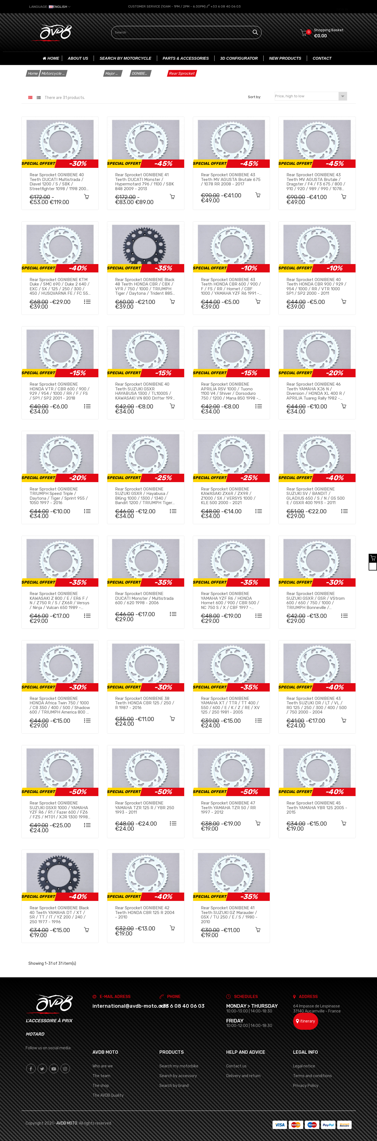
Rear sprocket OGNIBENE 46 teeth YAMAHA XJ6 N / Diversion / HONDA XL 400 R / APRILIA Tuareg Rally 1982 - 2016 (315, 391)
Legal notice (304, 1065)
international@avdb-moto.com (131, 1006)
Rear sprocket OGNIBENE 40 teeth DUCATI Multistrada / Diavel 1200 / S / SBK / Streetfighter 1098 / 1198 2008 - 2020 (59, 181)
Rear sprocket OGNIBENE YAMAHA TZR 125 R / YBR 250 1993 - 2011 (144, 807)
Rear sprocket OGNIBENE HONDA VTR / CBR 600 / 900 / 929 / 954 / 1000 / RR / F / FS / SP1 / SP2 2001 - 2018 (59, 391)
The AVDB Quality (108, 1095)
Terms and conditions (312, 1075)
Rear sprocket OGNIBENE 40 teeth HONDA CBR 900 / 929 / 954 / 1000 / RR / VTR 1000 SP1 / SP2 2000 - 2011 (316, 286)
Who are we (103, 1065)
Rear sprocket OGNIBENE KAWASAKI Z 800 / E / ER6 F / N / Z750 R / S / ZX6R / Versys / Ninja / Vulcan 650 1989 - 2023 (59, 600)
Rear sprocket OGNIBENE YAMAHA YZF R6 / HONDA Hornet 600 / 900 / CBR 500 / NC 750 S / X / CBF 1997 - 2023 (230, 600)
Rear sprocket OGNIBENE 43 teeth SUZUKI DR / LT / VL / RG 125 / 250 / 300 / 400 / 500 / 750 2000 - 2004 (316, 705)
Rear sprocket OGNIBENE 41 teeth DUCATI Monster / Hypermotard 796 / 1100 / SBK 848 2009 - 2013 (144, 181)
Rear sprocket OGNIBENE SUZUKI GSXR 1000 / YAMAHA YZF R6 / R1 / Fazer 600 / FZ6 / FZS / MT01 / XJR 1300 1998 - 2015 (59, 810)
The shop (101, 1085)
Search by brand (174, 1085)
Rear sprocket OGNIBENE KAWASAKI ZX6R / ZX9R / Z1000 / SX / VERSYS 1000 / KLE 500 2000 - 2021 (228, 495)
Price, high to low (311, 96)
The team (101, 1075)
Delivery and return (243, 1075)
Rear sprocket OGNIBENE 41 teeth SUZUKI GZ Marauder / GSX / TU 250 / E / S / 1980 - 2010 (229, 914)
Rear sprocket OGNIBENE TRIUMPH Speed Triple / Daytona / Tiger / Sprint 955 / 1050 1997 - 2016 (59, 495)
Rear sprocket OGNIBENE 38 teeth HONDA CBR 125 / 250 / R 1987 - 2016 (144, 703)
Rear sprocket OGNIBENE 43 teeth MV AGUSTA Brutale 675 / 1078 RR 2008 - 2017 (231, 179)
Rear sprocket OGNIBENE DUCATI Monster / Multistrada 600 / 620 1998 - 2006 (144, 598)
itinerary (305, 1020)
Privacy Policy (305, 1085)
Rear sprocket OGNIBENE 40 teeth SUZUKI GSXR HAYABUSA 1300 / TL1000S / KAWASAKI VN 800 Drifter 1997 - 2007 (145, 391)
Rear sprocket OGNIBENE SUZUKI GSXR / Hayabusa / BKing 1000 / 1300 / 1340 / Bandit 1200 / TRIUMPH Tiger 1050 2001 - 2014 (143, 495)
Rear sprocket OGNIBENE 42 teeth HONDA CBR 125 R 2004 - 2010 (144, 912)
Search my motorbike (178, 1065)
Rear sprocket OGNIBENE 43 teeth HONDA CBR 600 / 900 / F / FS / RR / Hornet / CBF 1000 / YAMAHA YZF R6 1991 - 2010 (231, 286)
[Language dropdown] (50, 6)
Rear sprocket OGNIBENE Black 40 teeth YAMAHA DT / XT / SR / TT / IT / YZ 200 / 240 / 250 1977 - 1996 (59, 914)
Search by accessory (178, 1075)
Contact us (236, 1065)
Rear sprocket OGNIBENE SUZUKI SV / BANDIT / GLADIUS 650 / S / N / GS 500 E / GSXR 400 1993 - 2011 (315, 495)
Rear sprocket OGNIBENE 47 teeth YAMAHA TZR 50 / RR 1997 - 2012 (228, 807)
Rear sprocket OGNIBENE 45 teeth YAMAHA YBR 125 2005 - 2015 (316, 807)
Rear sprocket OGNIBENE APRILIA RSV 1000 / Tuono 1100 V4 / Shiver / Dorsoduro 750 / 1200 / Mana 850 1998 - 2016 (229, 391)
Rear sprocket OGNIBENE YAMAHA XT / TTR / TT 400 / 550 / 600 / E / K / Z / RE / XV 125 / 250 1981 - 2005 (230, 705)
